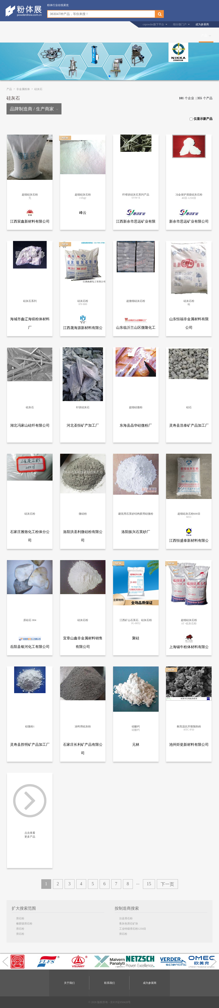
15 (149, 883)
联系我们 (109, 982)
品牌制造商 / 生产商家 (34, 108)
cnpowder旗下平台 (153, 24)
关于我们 (69, 982)
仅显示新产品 (201, 118)
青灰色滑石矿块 (128, 923)
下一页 (167, 884)
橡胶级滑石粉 (24, 923)
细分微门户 (179, 24)
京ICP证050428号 (120, 1002)
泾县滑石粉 (126, 918)
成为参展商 (202, 24)
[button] (109, 76)
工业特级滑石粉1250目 (132, 928)
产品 (204, 35)
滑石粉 (20, 918)
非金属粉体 (23, 89)
